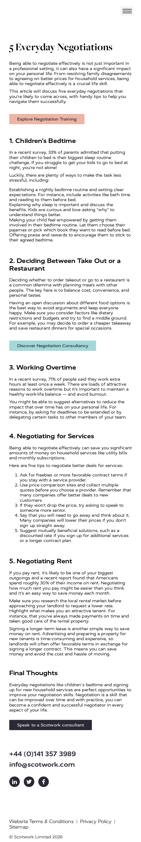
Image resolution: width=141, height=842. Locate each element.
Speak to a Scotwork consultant (50, 725)
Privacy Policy (95, 821)
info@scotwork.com (42, 764)
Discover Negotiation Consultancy (52, 345)
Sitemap (18, 827)
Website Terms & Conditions (41, 821)
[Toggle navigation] (127, 11)
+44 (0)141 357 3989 (42, 754)
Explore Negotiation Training (47, 119)
